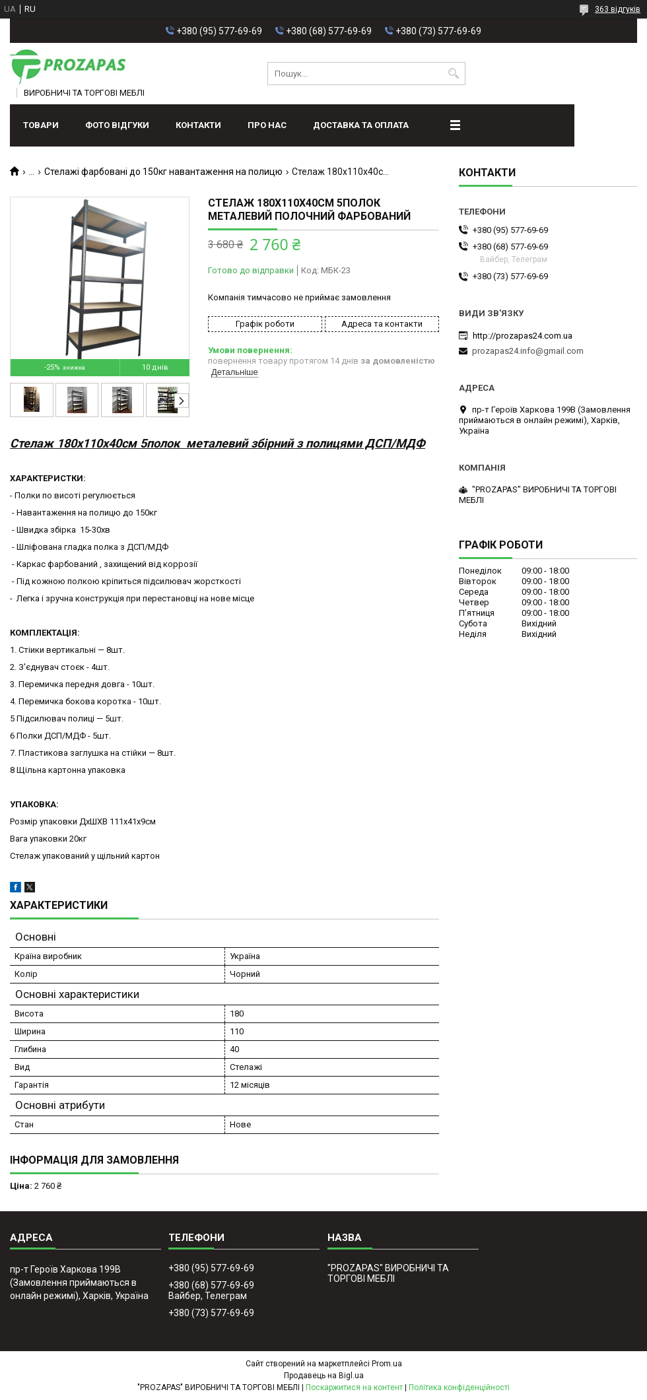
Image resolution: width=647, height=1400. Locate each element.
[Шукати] (453, 73)
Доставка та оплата (361, 125)
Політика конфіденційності (459, 1387)
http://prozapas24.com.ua (522, 336)
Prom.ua (387, 1363)
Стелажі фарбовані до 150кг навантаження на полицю (163, 171)
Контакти (198, 125)
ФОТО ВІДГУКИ (117, 125)
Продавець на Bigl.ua (324, 1375)
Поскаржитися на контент (354, 1387)
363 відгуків (617, 9)
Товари (41, 125)
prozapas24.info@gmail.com (528, 351)
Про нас (267, 125)
